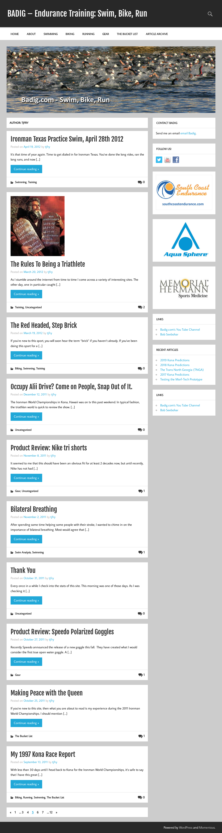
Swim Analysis (23, 552)
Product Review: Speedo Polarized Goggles (62, 632)
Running (88, 34)
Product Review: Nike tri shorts (49, 448)
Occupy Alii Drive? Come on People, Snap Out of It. (71, 387)
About (31, 34)
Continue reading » (26, 169)
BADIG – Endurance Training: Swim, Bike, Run (77, 14)
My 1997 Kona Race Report (43, 754)
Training (32, 182)
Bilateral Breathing (34, 509)
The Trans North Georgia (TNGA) (182, 370)
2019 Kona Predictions (174, 360)
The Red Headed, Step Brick (44, 325)
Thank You (23, 571)
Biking (70, 34)
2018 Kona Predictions (174, 365)
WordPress (185, 827)
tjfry (47, 147)
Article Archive (157, 34)
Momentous (207, 827)
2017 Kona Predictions (174, 374)
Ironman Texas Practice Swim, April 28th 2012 (67, 139)
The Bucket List (127, 34)
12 (51, 812)
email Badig (188, 133)
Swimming (51, 34)
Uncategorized (33, 307)
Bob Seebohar (169, 334)
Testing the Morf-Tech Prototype (181, 379)
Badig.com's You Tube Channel (180, 329)
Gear (105, 34)
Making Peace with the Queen (47, 693)
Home (15, 34)
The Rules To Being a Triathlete (48, 264)
